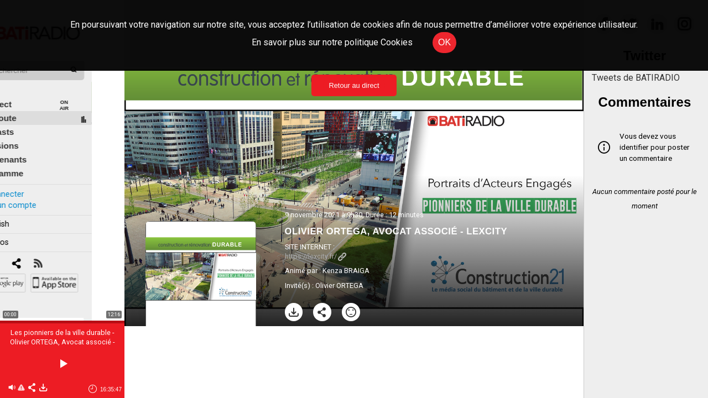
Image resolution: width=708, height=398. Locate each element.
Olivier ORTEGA (339, 285)
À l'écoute (29, 106)
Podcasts (27, 119)
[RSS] (70, 251)
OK (444, 42)
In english (24, 212)
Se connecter (32, 181)
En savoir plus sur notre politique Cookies (332, 42)
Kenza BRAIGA (345, 270)
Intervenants (34, 147)
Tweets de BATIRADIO (636, 77)
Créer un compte (38, 192)
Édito (19, 78)
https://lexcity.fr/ (315, 256)
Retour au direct (354, 85)
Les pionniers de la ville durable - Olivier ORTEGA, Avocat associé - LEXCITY (62, 341)
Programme (32, 161)
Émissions (30, 133)
